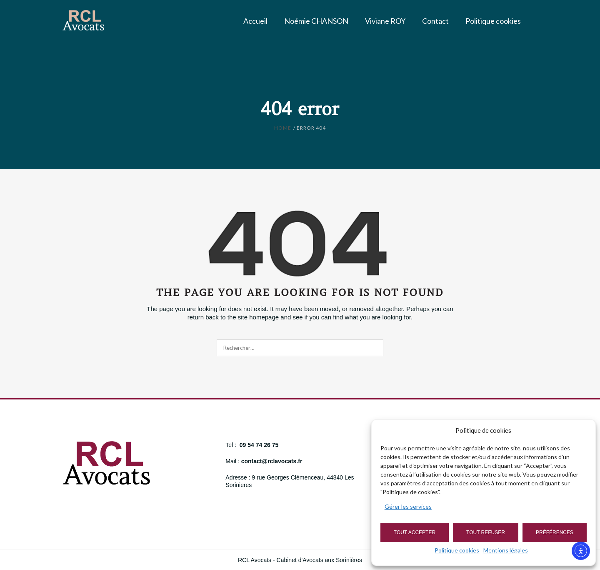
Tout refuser (485, 532)
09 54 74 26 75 (259, 445)
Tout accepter (414, 532)
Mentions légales (505, 550)
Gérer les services (408, 506)
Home (282, 128)
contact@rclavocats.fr (271, 461)
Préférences (554, 532)
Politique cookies (457, 550)
